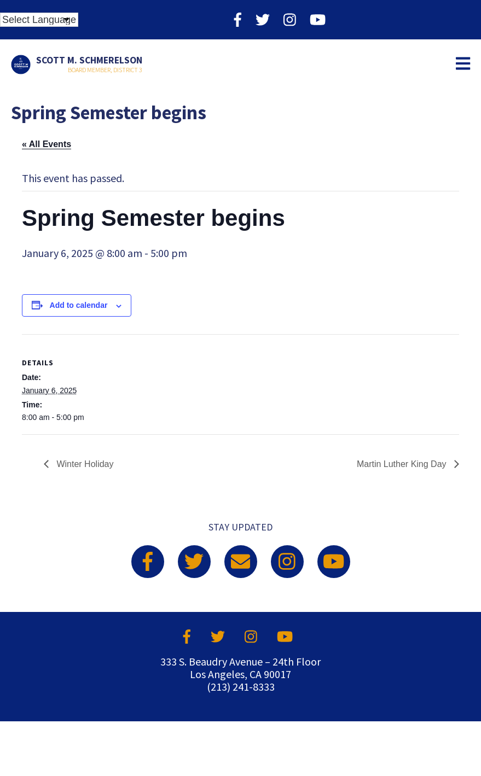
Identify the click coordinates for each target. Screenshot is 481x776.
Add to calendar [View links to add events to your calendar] (79, 305)
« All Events (46, 144)
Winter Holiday (83, 464)
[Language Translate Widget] (39, 20)
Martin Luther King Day (403, 464)
